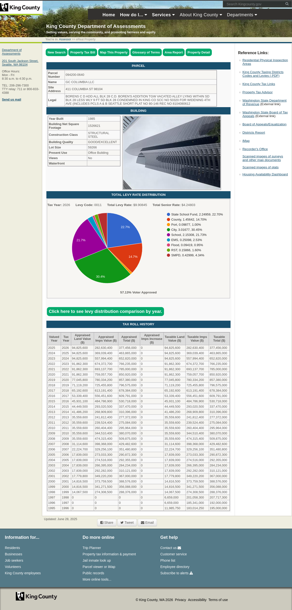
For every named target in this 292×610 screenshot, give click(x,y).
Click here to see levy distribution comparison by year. (105, 311)
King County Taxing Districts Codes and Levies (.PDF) (262, 73)
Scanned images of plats (260, 167)
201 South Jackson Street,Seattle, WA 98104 (20, 62)
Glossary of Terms (146, 52)
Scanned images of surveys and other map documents (262, 158)
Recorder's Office (255, 149)
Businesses (13, 554)
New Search (57, 52)
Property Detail (199, 52)
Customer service (173, 554)
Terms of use (218, 600)
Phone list (167, 560)
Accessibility (197, 600)
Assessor (65, 39)
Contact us (170, 548)
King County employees (23, 573)
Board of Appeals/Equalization (264, 124)
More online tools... (97, 579)
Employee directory (174, 567)
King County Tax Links (258, 84)
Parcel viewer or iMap (99, 567)
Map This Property (114, 52)
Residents (12, 548)
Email (147, 522)
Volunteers (13, 567)
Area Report (174, 52)
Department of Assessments (12, 51)
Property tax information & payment (109, 554)
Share (106, 522)
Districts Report (253, 132)
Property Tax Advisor (257, 92)
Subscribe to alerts (176, 573)
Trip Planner (92, 548)
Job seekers (14, 560)
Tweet (127, 522)
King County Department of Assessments (96, 26)
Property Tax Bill (82, 52)
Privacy (181, 600)
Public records (93, 573)
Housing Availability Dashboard (265, 174)
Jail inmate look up (97, 560)
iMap (245, 141)
